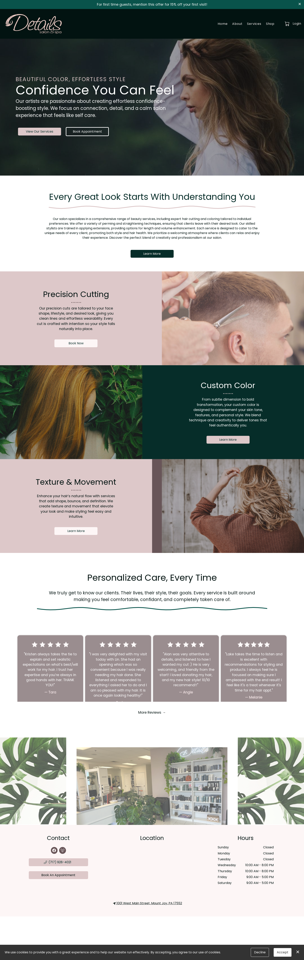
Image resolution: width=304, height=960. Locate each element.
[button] (287, 23)
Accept (282, 952)
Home (222, 24)
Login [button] (297, 23)
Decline (260, 952)
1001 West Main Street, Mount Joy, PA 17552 (147, 903)
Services (254, 24)
